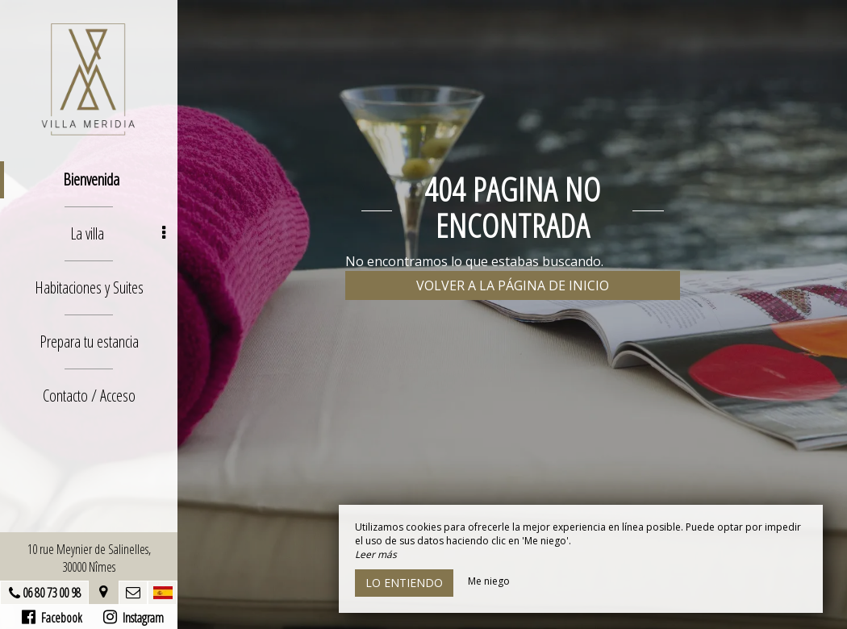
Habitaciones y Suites (89, 287)
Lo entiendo (404, 582)
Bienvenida (91, 179)
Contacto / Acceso (89, 395)
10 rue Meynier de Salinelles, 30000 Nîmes (89, 558)
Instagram (133, 618)
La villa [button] (117, 233)
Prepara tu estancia (89, 341)
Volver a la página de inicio (512, 285)
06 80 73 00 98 (52, 593)
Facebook (52, 618)
